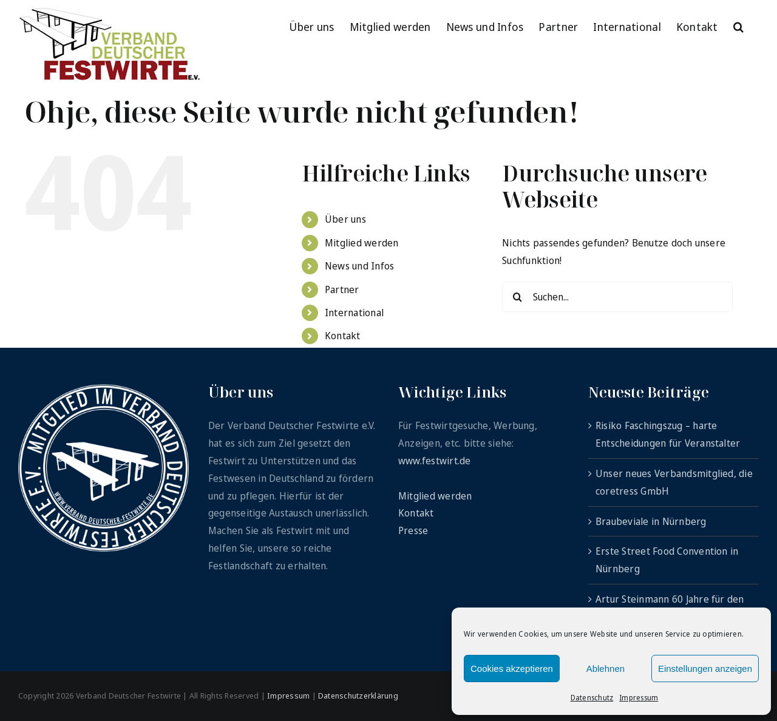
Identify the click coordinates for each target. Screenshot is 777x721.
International (354, 312)
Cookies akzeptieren (511, 668)
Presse (413, 530)
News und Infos (359, 265)
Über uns (345, 219)
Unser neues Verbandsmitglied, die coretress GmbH (674, 482)
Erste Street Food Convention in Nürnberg (666, 559)
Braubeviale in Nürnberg (651, 521)
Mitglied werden (362, 242)
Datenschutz (592, 697)
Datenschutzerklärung (358, 695)
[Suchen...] (617, 297)
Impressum (638, 697)
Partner (342, 289)
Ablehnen (605, 668)
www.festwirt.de (434, 460)
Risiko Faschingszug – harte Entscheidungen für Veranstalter (667, 434)
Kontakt (343, 335)
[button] (738, 25)
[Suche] (517, 297)
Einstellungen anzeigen (705, 668)
